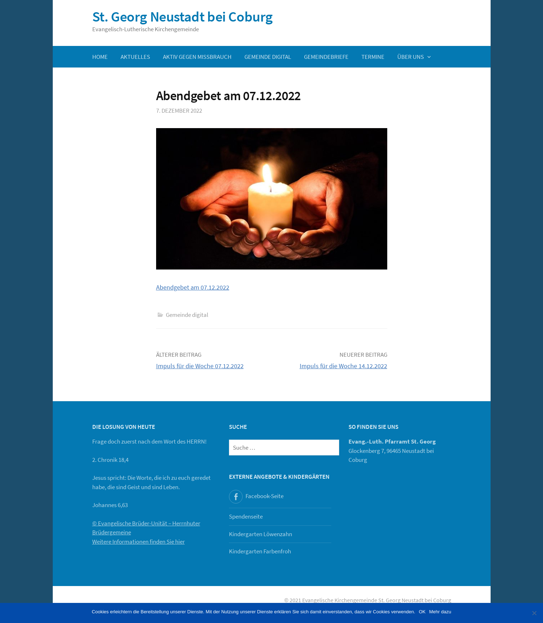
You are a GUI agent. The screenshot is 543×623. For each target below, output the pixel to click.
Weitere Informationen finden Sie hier (138, 541)
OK (422, 611)
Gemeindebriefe (326, 57)
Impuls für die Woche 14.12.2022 (343, 366)
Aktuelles (135, 57)
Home (100, 57)
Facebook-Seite (264, 496)
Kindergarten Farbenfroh (260, 551)
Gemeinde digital (267, 57)
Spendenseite (246, 516)
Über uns (410, 57)
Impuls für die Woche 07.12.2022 (200, 366)
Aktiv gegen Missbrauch (197, 57)
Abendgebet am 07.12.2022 (192, 287)
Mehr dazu (440, 611)
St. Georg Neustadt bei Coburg (182, 16)
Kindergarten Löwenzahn (260, 534)
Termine (372, 57)
